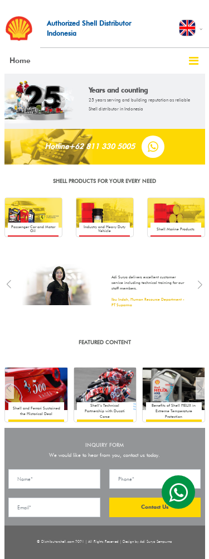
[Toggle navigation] (193, 61)
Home (20, 60)
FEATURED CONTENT (105, 342)
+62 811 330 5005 (102, 146)
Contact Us (154, 507)
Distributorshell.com (57, 541)
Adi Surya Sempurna (156, 541)
